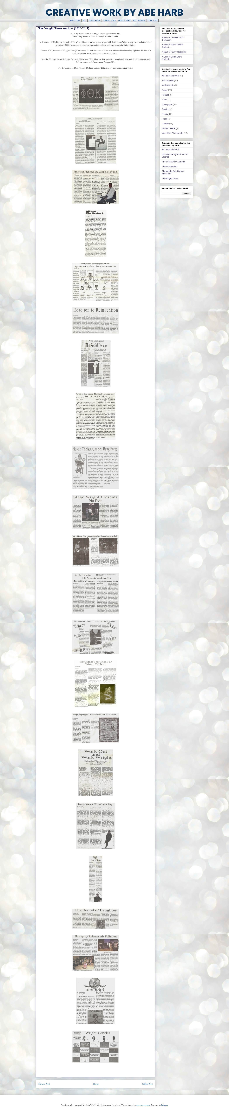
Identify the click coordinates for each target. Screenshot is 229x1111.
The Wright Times (170, 178)
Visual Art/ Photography (172, 133)
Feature (165, 95)
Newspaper (167, 104)
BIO (84, 20)
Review (165, 123)
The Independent (170, 166)
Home (96, 1084)
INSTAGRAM (139, 20)
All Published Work (170, 76)
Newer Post (44, 1084)
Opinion (165, 109)
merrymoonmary (143, 1105)
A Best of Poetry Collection (174, 52)
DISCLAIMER (124, 20)
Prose (165, 119)
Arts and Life (168, 80)
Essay (165, 90)
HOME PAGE (94, 20)
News (164, 100)
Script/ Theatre (169, 128)
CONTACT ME (109, 20)
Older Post (147, 1084)
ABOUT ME (75, 20)
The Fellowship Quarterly (173, 162)
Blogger (164, 1105)
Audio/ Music (168, 85)
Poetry (165, 114)
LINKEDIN (152, 20)
